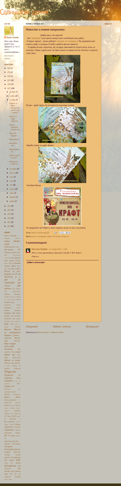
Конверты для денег (12, 313)
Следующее (32, 326)
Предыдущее (92, 326)
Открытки (65, 237)
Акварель (7, 238)
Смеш (11, 414)
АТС (19, 250)
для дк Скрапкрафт (39, 237)
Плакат (18, 384)
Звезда (18, 297)
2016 (9, 206)
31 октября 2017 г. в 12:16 (58, 249)
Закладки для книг (10, 297)
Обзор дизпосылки (12, 358)
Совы (16, 414)
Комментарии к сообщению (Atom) (50, 333)
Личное (7, 329)
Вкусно (6, 263)
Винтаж (17, 261)
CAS (18, 469)
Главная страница (62, 326)
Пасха (18, 378)
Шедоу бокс (8, 463)
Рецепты (7, 405)
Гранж (13, 266)
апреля (12, 189)
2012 (9, 222)
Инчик (18, 305)
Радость (7, 397)
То (8, 436)
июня (11, 181)
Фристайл (17, 452)
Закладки (17, 294)
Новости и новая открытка (13, 119)
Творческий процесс (12, 433)
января (12, 201)
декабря (12, 92)
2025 (9, 68)
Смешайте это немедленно (67, 41)
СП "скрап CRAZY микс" (12, 416)
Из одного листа (9, 300)
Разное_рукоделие (10, 400)
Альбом (7, 241)
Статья (11, 424)
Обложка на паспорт (12, 360)
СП (19, 414)
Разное (18, 397)
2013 (9, 218)
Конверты (17, 310)
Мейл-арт (17, 341)
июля (11, 177)
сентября (13, 169)
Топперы (12, 436)
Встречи (11, 263)
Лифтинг (17, 327)
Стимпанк (17, 427)
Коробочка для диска (12, 319)
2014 (9, 214)
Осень (8, 366)
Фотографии (16, 444)
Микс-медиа (9, 344)
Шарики (11, 460)
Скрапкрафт (35, 38)
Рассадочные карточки (12, 403)
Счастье (17, 430)
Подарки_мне (9, 386)
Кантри (18, 308)
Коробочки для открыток (12, 321)
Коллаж (6, 310)
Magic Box (8, 474)
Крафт (49, 237)
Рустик (12, 405)
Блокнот (17, 258)
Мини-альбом (9, 347)
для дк (17, 277)
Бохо (6, 261)
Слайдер (6, 414)
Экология (7, 469)
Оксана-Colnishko (12, 38)
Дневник (7, 294)
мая (11, 185)
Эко (19, 466)
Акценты (17, 238)
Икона (18, 300)
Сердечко (17, 405)
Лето (12, 324)
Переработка (8, 381)
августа (12, 173)
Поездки (7, 394)
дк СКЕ (14, 274)
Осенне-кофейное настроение (14, 127)
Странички (9, 430)
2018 (9, 84)
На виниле (16, 352)
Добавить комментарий (35, 263)
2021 (9, 72)
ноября (12, 96)
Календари (7, 308)
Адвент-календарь (10, 236)
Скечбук (12, 408)
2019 (9, 81)
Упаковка (7, 444)
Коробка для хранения (12, 316)
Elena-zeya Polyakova (40, 249)
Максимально (14, 140)
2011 (9, 226)
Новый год (9, 355)
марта (11, 193)
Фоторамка (8, 447)
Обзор (18, 355)
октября (12, 100)
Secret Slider (8, 479)
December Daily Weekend (12, 471)
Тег (5, 435)
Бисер (12, 258)
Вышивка (17, 263)
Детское (7, 271)
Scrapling (17, 477)
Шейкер (18, 463)
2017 (9, 89)
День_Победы (15, 269)
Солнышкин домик (24, 12)
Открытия (17, 369)
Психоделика (16, 394)
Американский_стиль (11, 247)
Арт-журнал (8, 250)
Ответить (35, 257)
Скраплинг (17, 411)
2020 (9, 76)
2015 (9, 210)
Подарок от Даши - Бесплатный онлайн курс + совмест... (14, 108)
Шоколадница (10, 466)
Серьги (6, 408)
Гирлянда (7, 266)
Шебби (18, 460)
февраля (12, 197)
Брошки (11, 261)
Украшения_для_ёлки (11, 441)
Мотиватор (57, 237)
